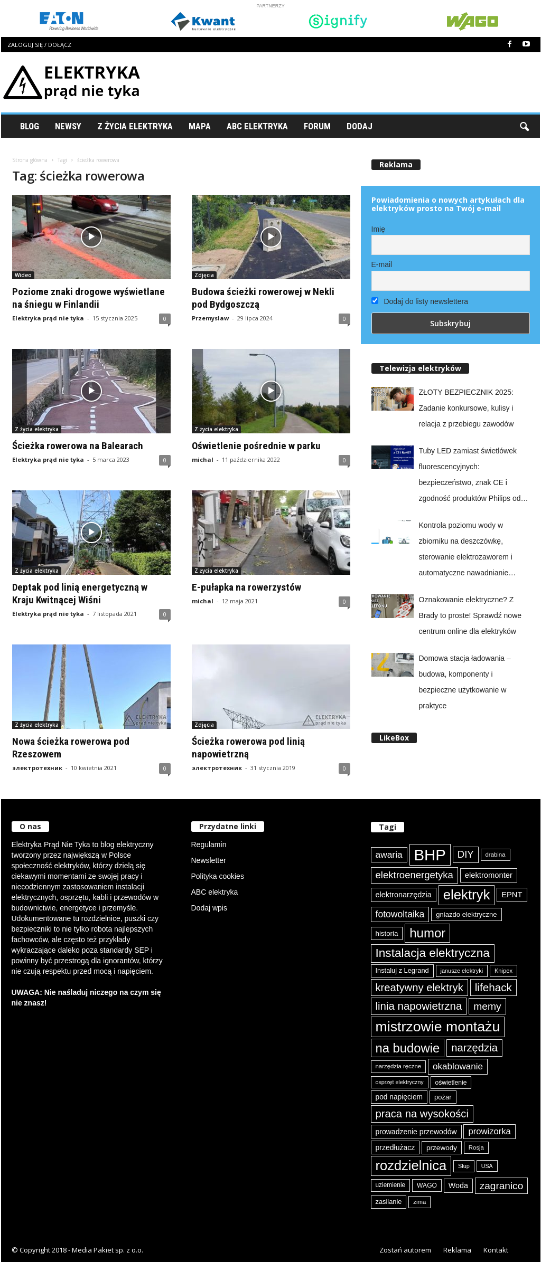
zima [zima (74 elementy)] (419, 1202)
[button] (524, 126)
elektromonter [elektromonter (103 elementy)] (488, 875)
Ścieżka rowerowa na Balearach (77, 446)
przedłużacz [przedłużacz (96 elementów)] (395, 1147)
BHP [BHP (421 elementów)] (430, 855)
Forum (317, 126)
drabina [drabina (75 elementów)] (496, 854)
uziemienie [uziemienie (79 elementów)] (391, 1185)
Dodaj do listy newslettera (419, 301)
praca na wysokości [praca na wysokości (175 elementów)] (422, 1113)
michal (202, 459)
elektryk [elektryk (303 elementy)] (466, 894)
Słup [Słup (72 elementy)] (464, 1166)
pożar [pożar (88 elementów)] (443, 1097)
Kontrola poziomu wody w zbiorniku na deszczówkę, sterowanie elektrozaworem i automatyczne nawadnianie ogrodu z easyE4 (465, 551)
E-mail (382, 264)
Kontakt (495, 1250)
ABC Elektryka (257, 126)
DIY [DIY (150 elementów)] (466, 854)
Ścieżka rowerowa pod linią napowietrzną (248, 747)
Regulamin (209, 844)
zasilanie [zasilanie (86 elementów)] (389, 1202)
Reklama (457, 1250)
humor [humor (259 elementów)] (427, 933)
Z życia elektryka (135, 126)
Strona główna (30, 160)
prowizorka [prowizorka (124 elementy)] (489, 1131)
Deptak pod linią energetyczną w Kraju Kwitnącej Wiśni (79, 593)
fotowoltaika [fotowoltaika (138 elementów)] (400, 914)
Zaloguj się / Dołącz (39, 45)
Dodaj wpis (209, 908)
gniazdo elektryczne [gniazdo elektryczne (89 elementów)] (466, 914)
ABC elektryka (214, 892)
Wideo (23, 275)
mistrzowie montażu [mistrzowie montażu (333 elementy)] (438, 1027)
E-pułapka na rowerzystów (246, 587)
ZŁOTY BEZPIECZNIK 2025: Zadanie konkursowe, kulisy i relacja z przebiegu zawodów (466, 408)
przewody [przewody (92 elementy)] (441, 1148)
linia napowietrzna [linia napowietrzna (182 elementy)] (419, 1006)
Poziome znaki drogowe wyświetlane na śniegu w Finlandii (88, 298)
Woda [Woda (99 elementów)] (458, 1185)
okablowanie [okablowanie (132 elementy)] (458, 1066)
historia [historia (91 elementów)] (387, 933)
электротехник (37, 768)
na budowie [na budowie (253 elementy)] (408, 1048)
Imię (378, 229)
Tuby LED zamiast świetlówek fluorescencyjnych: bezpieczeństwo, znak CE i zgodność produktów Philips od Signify (470, 476)
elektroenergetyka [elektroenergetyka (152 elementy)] (414, 874)
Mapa (200, 126)
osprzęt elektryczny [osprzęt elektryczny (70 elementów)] (400, 1082)
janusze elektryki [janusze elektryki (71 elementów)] (462, 970)
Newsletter (208, 860)
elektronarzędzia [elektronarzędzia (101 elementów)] (404, 894)
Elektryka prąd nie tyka (48, 318)
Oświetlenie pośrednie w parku (256, 446)
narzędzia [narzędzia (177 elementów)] (474, 1048)
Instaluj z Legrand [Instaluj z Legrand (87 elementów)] (402, 970)
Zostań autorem (405, 1250)
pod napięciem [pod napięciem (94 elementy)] (399, 1097)
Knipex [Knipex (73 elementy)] (503, 970)
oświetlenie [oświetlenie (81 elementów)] (451, 1082)
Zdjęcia (204, 275)
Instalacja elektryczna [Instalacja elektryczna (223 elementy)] (433, 953)
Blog (29, 126)
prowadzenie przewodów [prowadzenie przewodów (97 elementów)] (416, 1131)
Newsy (68, 126)
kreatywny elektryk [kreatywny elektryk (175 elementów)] (419, 987)
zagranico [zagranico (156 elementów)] (502, 1185)
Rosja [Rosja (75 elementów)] (476, 1147)
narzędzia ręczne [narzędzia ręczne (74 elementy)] (399, 1066)
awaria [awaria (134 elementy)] (389, 854)
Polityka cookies (217, 876)
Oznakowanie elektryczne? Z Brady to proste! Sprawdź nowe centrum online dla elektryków (470, 615)
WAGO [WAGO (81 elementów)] (427, 1185)
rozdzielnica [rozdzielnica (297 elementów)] (411, 1165)
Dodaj (359, 126)
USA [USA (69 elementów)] (487, 1166)
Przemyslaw (210, 318)
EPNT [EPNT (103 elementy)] (511, 894)
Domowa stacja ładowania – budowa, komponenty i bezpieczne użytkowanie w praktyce (465, 682)
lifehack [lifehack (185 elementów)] (493, 987)
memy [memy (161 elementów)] (487, 1006)
